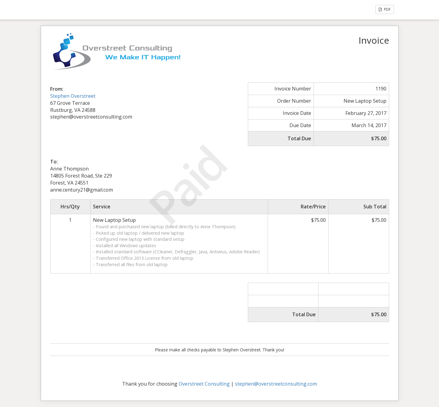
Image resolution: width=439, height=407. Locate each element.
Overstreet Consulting (204, 383)
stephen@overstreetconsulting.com (276, 383)
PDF (385, 9)
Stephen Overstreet (72, 96)
